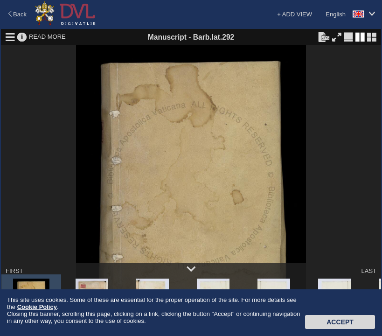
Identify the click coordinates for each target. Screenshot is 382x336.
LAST (368, 270)
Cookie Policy (37, 306)
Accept (340, 322)
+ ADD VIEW (294, 14)
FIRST (14, 270)
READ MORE (47, 36)
